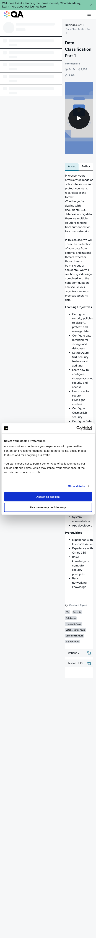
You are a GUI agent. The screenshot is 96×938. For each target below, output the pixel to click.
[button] (91, 4)
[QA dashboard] (13, 14)
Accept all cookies (48, 496)
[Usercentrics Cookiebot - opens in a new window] (76, 428)
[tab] (72, 167)
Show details (76, 486)
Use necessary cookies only (48, 507)
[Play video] (79, 119)
